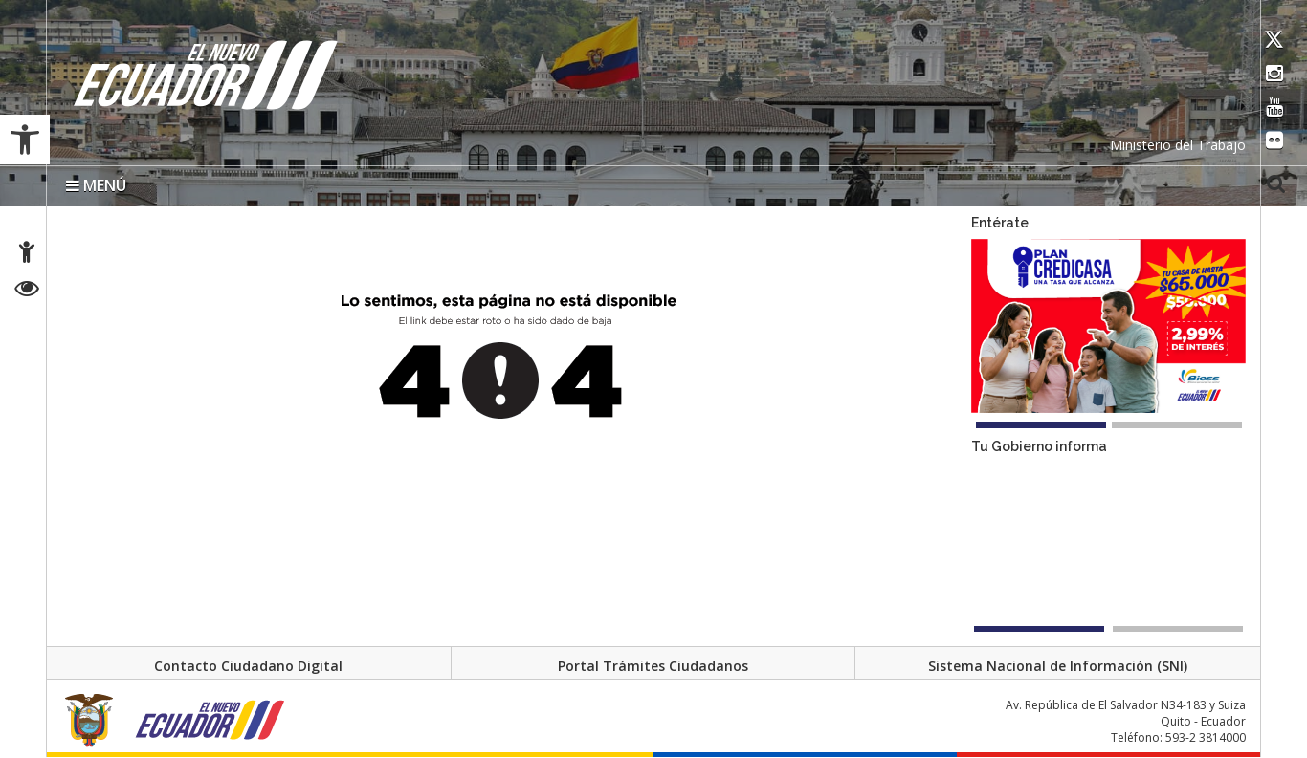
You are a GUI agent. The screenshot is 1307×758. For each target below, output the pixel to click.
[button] (25, 139)
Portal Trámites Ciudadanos (653, 666)
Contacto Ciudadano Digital (248, 666)
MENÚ (96, 185)
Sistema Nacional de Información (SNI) (1057, 666)
